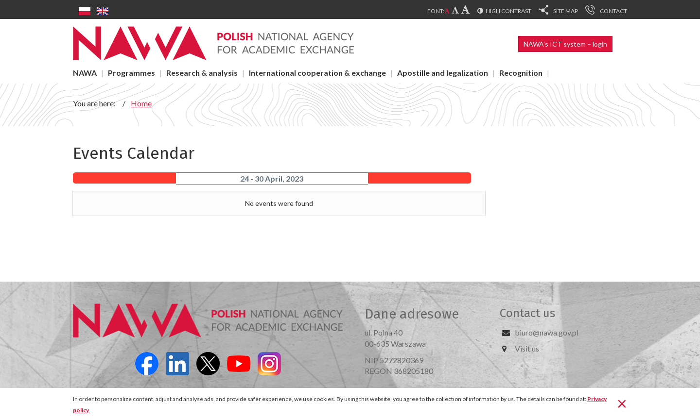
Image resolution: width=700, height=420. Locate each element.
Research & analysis (202, 72)
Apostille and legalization (442, 72)
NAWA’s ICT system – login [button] (565, 44)
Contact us (527, 313)
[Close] (622, 403)
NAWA (85, 72)
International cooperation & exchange (317, 72)
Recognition (520, 72)
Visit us (527, 348)
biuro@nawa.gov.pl (546, 332)
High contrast (508, 11)
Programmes (131, 72)
